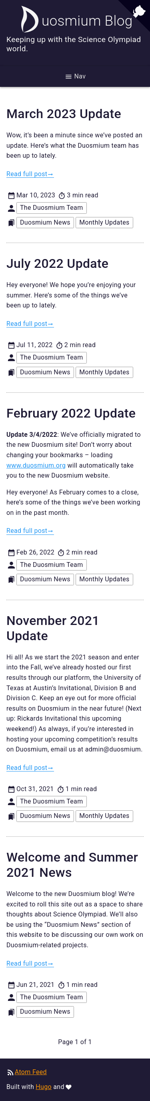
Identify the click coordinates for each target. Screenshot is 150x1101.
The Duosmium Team (51, 207)
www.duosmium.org (36, 465)
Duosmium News (45, 222)
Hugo (44, 1087)
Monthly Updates (104, 222)
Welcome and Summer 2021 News (72, 865)
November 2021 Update (53, 628)
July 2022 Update (57, 263)
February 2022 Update (71, 413)
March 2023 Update (63, 113)
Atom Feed (31, 1072)
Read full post (26, 174)
